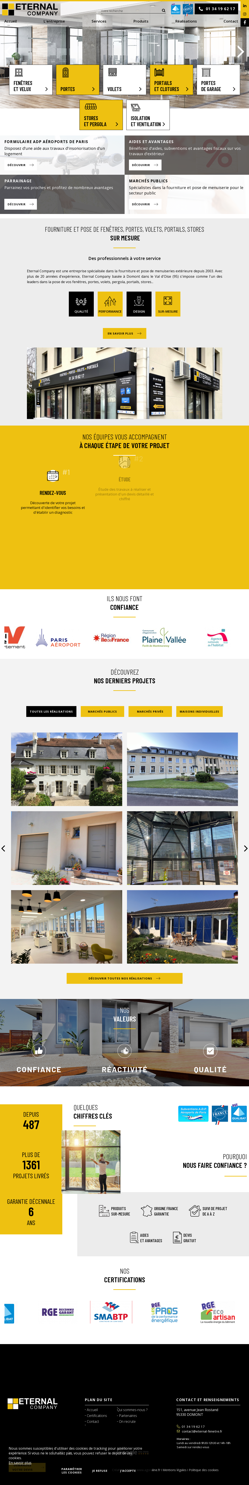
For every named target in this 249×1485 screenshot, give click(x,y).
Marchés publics (102, 711)
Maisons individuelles (199, 711)
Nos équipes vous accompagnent (124, 441)
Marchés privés (150, 711)
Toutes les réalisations (51, 711)
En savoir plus (20, 1462)
